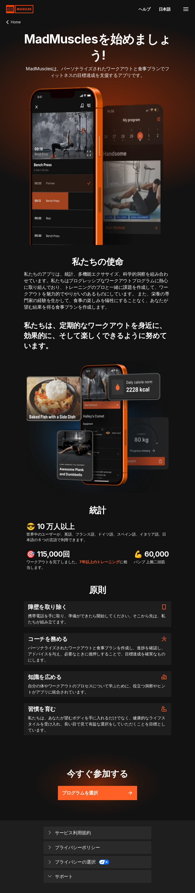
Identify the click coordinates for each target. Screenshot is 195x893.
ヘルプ (144, 9)
